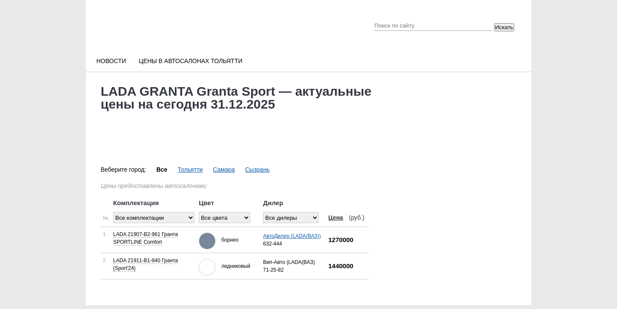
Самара (224, 169)
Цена (335, 217)
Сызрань (257, 169)
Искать (504, 27)
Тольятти (190, 169)
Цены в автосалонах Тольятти (191, 61)
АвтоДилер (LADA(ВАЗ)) (292, 236)
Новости (111, 61)
